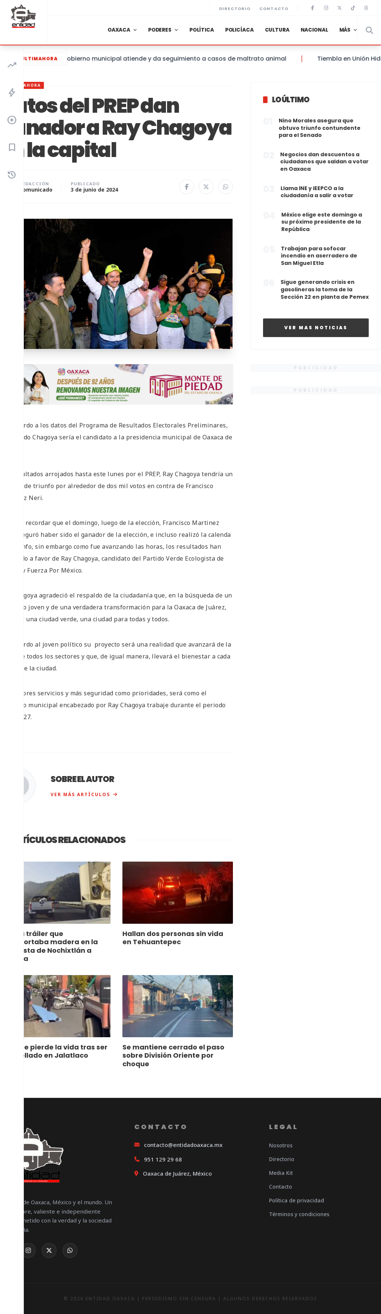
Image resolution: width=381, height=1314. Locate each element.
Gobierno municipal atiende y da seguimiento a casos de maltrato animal (184, 58)
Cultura (277, 29)
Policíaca (239, 29)
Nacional (314, 29)
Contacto (273, 9)
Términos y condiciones (299, 1214)
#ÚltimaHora (33, 58)
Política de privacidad (296, 1200)
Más (345, 29)
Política (201, 29)
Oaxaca (119, 29)
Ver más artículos (84, 794)
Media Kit (281, 1172)
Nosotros (280, 1145)
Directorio (234, 9)
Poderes (160, 29)
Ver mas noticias (316, 327)
